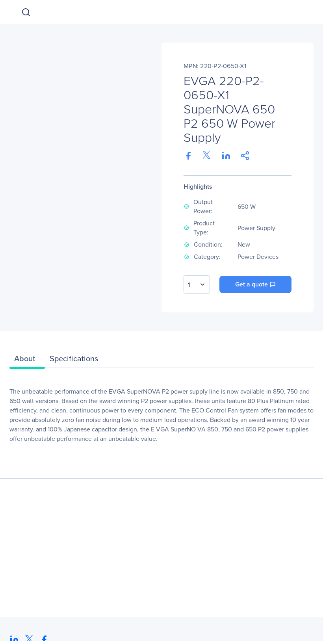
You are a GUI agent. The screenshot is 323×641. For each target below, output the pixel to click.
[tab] (27, 360)
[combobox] (197, 284)
